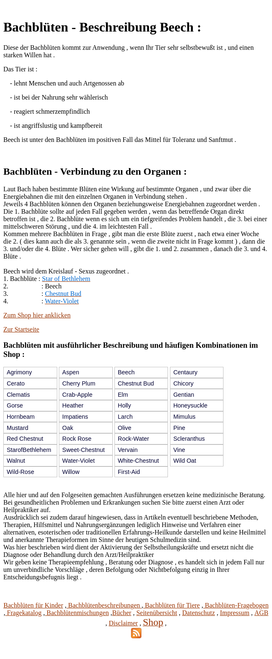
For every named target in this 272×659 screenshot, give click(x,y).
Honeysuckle (190, 405)
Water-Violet (78, 460)
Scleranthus (189, 438)
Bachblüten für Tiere (171, 605)
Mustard (17, 428)
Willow (71, 472)
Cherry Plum (78, 383)
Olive (124, 428)
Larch (125, 416)
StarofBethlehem (29, 450)
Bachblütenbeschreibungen (103, 605)
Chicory (183, 383)
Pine (179, 428)
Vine (179, 450)
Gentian (183, 394)
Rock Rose (76, 438)
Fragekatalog (23, 612)
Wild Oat (184, 460)
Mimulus (184, 416)
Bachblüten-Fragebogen (236, 605)
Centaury (185, 372)
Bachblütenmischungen (77, 612)
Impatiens (75, 416)
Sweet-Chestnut (83, 450)
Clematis (18, 394)
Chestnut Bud (136, 383)
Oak (67, 428)
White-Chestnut (138, 460)
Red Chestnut (25, 438)
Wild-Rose (20, 472)
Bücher (121, 612)
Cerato (15, 383)
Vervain (128, 450)
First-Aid (129, 472)
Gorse (15, 405)
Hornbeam (20, 416)
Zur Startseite (21, 329)
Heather (72, 405)
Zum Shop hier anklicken (36, 315)
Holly (124, 405)
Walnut (16, 460)
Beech (126, 372)
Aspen (70, 372)
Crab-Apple (77, 394)
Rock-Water (133, 438)
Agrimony (19, 372)
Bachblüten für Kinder (33, 605)
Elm (123, 394)
